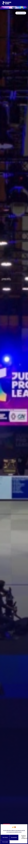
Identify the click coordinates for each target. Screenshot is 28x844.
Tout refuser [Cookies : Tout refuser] (5, 837)
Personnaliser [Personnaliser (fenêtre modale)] (14, 837)
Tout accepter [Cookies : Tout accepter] (5, 841)
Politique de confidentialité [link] (23, 837)
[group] (14, 426)
